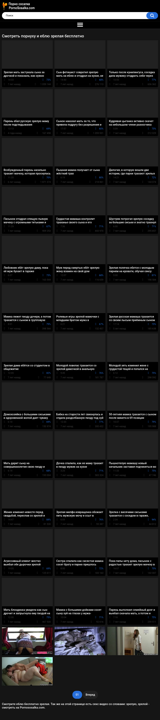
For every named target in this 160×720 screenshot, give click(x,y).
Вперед (90, 694)
